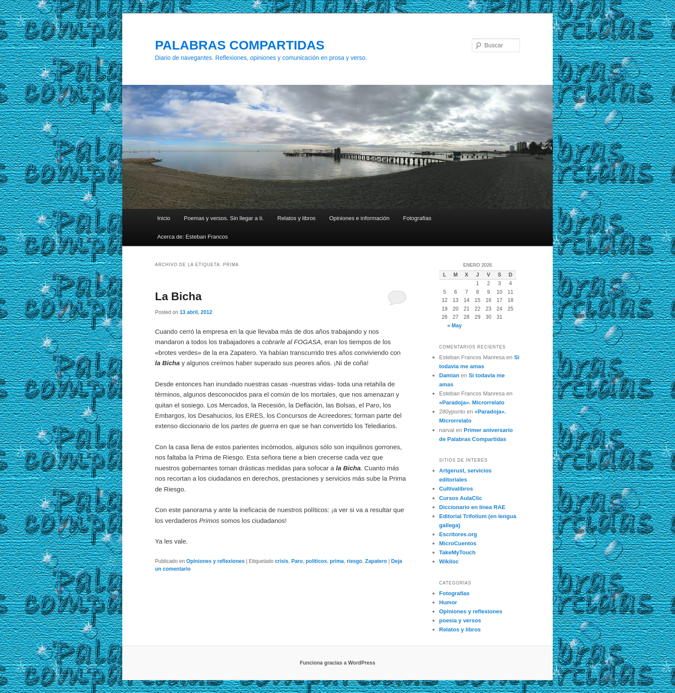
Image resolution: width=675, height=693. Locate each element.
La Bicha (178, 296)
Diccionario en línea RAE (472, 507)
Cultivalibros (456, 488)
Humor (448, 602)
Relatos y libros (296, 218)
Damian (449, 375)
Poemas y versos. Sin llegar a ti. (224, 218)
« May (454, 326)
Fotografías (417, 218)
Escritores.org (458, 534)
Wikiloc (448, 561)
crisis (281, 561)
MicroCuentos (458, 543)
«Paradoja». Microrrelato (472, 402)
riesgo (354, 561)
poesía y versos (460, 620)
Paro (297, 561)
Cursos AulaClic (460, 498)
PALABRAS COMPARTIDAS (240, 45)
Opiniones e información (359, 218)
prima (337, 561)
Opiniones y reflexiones (215, 561)
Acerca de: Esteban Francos (192, 236)
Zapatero (376, 561)
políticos (316, 561)
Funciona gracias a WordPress (337, 663)
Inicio (163, 218)
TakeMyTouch (457, 552)
